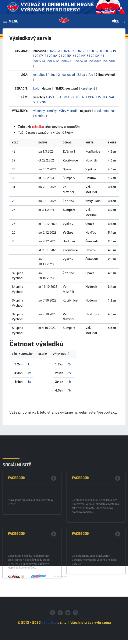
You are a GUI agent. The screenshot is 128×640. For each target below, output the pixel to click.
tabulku (38, 126)
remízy (52, 110)
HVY (71, 97)
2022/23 (54, 51)
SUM (98, 97)
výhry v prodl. (68, 110)
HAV (49, 97)
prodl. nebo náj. (104, 110)
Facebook (16, 516)
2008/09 (95, 61)
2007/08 (109, 61)
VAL (112, 97)
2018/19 (110, 51)
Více (115, 21)
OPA (91, 97)
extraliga (39, 74)
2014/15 (82, 55)
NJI (84, 97)
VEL (36, 102)
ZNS (43, 102)
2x (69, 364)
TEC (105, 97)
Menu (13, 21)
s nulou (40, 116)
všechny (39, 110)
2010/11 (67, 61)
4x (29, 373)
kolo (36, 88)
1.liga (52, 74)
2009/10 (81, 61)
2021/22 (68, 51)
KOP (78, 97)
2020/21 (82, 51)
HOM (63, 97)
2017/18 (40, 55)
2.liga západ (66, 74)
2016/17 (54, 55)
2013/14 (96, 55)
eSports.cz (50, 634)
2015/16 (68, 55)
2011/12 (53, 61)
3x (69, 390)
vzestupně (88, 88)
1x (29, 364)
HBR (56, 97)
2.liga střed (85, 74)
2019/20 (96, 51)
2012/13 (39, 61)
